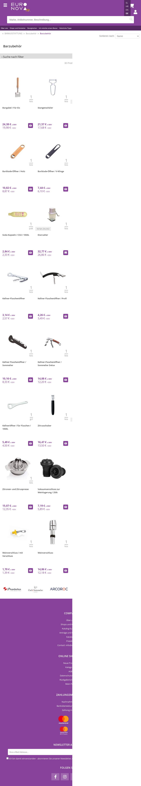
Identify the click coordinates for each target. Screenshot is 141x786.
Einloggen (134, 15)
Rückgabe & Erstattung (70, 679)
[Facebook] (55, 776)
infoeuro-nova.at (75, 645)
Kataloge (70, 636)
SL (127, 2)
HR (127, 6)
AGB (71, 671)
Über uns (4, 28)
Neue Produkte (70, 663)
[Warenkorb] (131, 5)
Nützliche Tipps (65, 28)
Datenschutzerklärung (70, 675)
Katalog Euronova (70, 628)
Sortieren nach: (107, 36)
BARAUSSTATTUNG (13, 33)
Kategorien (70, 667)
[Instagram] (65, 776)
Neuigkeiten (32, 28)
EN (127, 10)
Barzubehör (31, 33)
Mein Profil (70, 683)
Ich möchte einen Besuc (48, 28)
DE (127, 13)
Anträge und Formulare (70, 632)
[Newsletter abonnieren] (131, 752)
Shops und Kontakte (17, 28)
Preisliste (70, 641)
